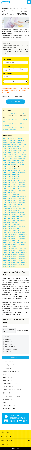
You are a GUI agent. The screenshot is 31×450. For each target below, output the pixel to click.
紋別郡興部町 (14, 234)
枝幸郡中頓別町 (7, 220)
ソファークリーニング (8, 402)
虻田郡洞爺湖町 (7, 240)
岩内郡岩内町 (6, 182)
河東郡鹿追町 (6, 250)
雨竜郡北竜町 (23, 196)
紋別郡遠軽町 (15, 232)
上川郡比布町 (14, 200)
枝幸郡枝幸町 (15, 220)
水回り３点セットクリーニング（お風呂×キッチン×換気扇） (15, 124)
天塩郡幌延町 (16, 224)
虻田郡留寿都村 (7, 178)
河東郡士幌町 (14, 248)
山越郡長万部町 (7, 166)
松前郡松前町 (15, 160)
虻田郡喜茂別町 (16, 178)
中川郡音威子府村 (15, 210)
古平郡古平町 (14, 184)
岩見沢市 (10, 148)
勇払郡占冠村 (16, 206)
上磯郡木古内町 (15, 162)
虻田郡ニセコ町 (7, 176)
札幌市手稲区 (6, 144)
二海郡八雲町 (21, 164)
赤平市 (4, 152)
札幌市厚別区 (20, 142)
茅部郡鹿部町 (6, 164)
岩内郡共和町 (23, 180)
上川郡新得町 (14, 250)
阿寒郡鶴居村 (23, 262)
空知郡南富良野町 (7, 206)
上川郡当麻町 (6, 200)
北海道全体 (6, 138)
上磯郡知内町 (6, 162)
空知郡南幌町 (23, 186)
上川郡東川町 (14, 202)
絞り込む (15, 81)
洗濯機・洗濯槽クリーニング (10, 383)
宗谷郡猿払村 (6, 218)
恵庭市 (19, 156)
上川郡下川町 (22, 208)
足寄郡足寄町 (6, 258)
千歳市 (9, 154)
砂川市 (18, 154)
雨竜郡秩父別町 (7, 196)
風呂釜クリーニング (8, 377)
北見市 (23, 146)
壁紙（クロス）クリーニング (10, 393)
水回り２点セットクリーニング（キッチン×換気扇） (15, 120)
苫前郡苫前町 (14, 214)
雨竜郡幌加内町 (15, 212)
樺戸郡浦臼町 (14, 192)
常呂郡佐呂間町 (7, 232)
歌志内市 (24, 154)
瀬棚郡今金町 (22, 170)
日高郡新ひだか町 (16, 246)
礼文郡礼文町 (6, 222)
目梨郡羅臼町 (14, 266)
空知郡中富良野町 (17, 204)
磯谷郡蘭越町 (15, 174)
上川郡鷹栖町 (14, 198)
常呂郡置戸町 (15, 230)
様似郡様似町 (22, 244)
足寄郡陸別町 (14, 258)
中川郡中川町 (6, 212)
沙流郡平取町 (23, 242)
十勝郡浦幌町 (22, 258)
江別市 (24, 150)
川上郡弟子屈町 (15, 262)
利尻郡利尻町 (14, 222)
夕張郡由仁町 (6, 190)
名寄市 (18, 152)
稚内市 (10, 150)
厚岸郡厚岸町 (14, 260)
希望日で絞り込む (7, 74)
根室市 (4, 154)
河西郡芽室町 (6, 252)
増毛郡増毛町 (23, 212)
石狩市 (10, 158)
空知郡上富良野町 (7, 204)
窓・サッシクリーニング (9, 399)
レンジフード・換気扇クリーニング (11, 371)
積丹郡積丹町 (6, 184)
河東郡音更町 (6, 248)
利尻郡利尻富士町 (7, 224)
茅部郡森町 (14, 164)
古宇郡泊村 (14, 182)
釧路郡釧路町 (6, 260)
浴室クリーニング (7, 374)
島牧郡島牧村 (15, 172)
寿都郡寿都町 (23, 172)
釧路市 (14, 146)
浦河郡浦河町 (14, 244)
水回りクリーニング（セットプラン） (12, 390)
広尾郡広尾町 (14, 254)
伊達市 (24, 156)
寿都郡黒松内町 (7, 174)
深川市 (4, 156)
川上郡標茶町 (6, 262)
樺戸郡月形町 (6, 192)
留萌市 (19, 148)
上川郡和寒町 (6, 208)
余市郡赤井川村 (15, 186)
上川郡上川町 (6, 202)
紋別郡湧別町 (23, 232)
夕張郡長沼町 (14, 190)
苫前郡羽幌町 (22, 214)
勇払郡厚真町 (22, 238)
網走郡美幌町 (6, 226)
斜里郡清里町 (6, 228)
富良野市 (10, 156)
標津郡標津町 (6, 266)
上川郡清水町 (22, 250)
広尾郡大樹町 (6, 254)
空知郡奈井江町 (7, 188)
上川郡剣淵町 (14, 208)
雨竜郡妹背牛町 (17, 194)
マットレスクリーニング (9, 405)
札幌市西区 (12, 142)
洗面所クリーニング (8, 380)
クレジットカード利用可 (11, 349)
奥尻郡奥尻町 (14, 170)
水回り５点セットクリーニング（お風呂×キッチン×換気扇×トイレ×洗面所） (15, 128)
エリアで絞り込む (7, 59)
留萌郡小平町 (6, 214)
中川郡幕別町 (22, 254)
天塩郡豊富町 (23, 220)
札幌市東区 (6, 140)
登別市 (15, 156)
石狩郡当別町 (21, 158)
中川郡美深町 (6, 210)
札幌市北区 (20, 138)
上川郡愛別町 (22, 200)
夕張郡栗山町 (22, 190)
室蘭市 (9, 146)
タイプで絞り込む (7, 66)
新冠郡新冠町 (6, 244)
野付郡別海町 (14, 264)
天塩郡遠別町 (15, 216)
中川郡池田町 (6, 256)
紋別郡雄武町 (6, 236)
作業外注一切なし (9, 344)
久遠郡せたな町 (7, 172)
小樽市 (25, 144)
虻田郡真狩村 (15, 176)
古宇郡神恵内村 (22, 182)
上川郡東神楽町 (23, 198)
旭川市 (4, 146)
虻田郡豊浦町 (22, 236)
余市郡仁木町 (22, 184)
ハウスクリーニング (8, 362)
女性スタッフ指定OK (10, 346)
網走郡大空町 (14, 236)
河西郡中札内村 (15, 252)
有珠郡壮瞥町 (6, 238)
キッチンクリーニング (8, 368)
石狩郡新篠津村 (7, 160)
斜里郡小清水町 (15, 228)
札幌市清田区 (14, 144)
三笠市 (23, 152)
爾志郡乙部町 (6, 170)
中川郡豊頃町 (14, 256)
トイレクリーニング (8, 387)
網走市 (15, 148)
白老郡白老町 (14, 238)
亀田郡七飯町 (23, 162)
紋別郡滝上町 (6, 234)
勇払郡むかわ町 (7, 242)
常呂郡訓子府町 (7, 230)
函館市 (20, 144)
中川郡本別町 (22, 256)
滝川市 (14, 154)
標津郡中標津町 (23, 264)
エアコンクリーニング (8, 365)
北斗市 (15, 158)
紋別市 (9, 152)
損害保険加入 (8, 339)
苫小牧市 (5, 150)
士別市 (14, 152)
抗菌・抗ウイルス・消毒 (9, 408)
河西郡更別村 (23, 252)
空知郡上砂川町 (16, 188)
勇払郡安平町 (15, 240)
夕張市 (4, 148)
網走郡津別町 (14, 226)
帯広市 (18, 146)
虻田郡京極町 (6, 180)
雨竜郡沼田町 (6, 198)
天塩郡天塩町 (23, 216)
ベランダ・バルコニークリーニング (11, 396)
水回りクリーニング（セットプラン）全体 (13, 113)
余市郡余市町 (6, 186)
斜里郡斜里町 (22, 226)
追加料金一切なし (9, 342)
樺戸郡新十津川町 (7, 194)
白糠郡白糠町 (6, 264)
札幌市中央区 (13, 138)
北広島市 (5, 158)
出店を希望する (15, 102)
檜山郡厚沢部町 (16, 168)
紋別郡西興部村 (23, 234)
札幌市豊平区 (21, 140)
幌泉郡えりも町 (7, 246)
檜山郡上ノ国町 (7, 168)
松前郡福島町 (23, 160)
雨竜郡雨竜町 (15, 196)
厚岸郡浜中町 (22, 260)
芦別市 (19, 150)
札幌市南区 (6, 142)
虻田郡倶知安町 (15, 180)
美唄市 (15, 150)
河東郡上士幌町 (23, 248)
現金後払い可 (8, 351)
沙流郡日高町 (15, 242)
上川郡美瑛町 (22, 202)
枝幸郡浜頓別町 (15, 218)
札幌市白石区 (13, 140)
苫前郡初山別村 (7, 216)
